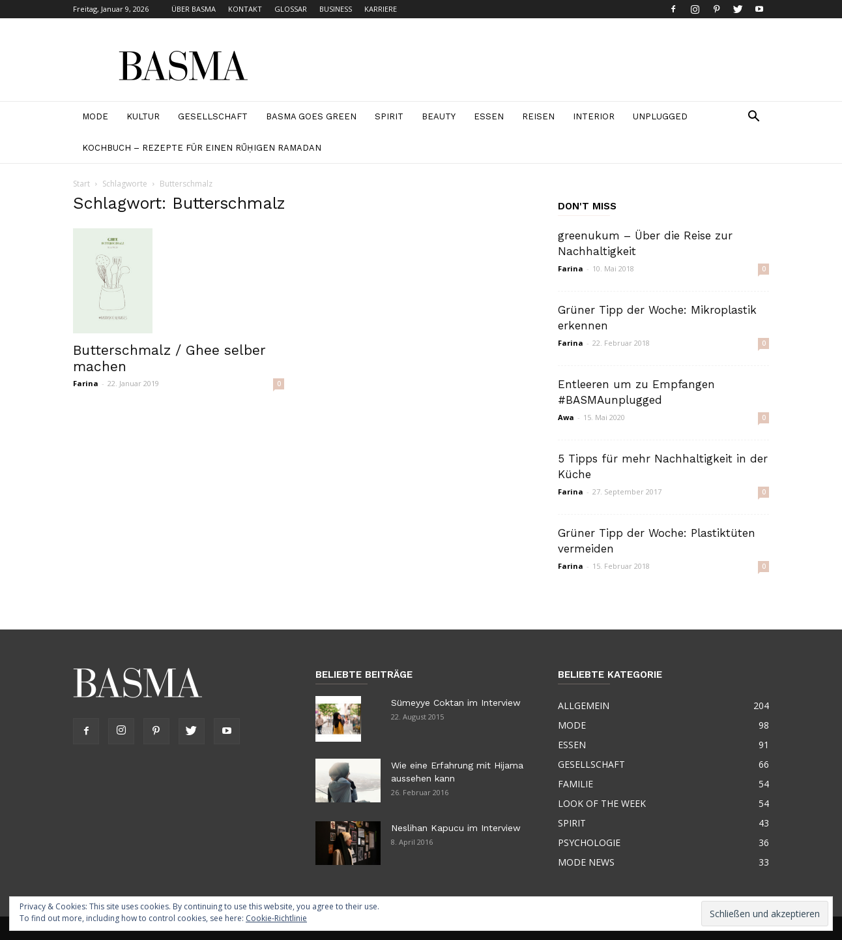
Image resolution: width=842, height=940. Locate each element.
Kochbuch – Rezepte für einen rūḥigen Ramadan (201, 148)
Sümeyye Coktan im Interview (456, 702)
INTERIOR (594, 116)
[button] (753, 118)
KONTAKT (245, 9)
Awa (566, 417)
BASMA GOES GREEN (311, 116)
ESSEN (489, 116)
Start (81, 183)
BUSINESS (335, 9)
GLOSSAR (290, 9)
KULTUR (143, 116)
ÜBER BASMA (193, 9)
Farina (85, 383)
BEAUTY (439, 116)
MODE (95, 116)
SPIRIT (389, 116)
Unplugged (660, 116)
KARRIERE (380, 9)
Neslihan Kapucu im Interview (456, 828)
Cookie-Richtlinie (276, 918)
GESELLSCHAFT (213, 116)
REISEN (538, 116)
